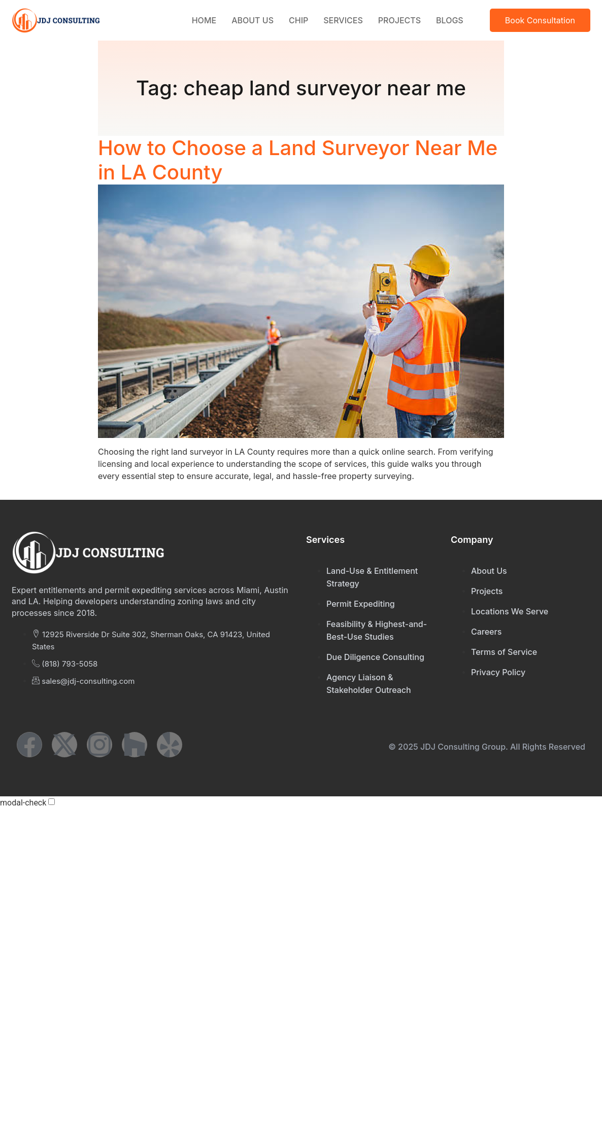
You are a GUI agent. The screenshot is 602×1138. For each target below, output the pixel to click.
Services (343, 20)
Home (204, 20)
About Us (252, 20)
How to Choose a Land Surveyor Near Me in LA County (297, 160)
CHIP (298, 20)
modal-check (23, 803)
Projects (399, 20)
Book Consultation (540, 20)
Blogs (449, 20)
